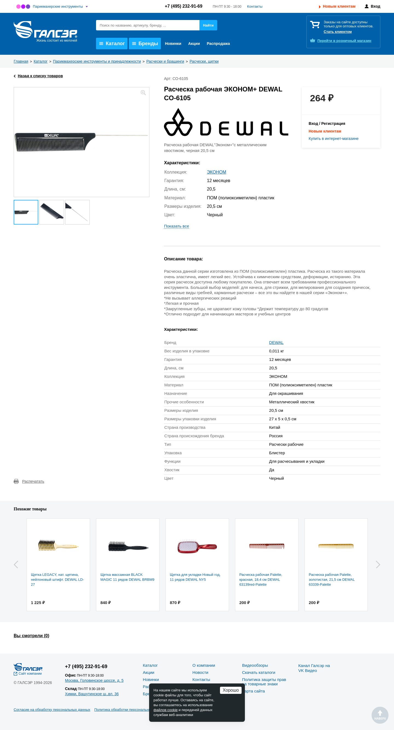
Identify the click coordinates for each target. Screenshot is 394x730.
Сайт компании (30, 674)
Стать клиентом (338, 32)
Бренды (145, 43)
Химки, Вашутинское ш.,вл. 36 (92, 694)
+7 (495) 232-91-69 (183, 6)
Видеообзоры (255, 665)
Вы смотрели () (31, 635)
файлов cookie (165, 710)
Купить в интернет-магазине (334, 138)
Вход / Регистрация (327, 123)
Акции (194, 43)
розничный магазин (344, 41)
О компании (203, 665)
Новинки (173, 43)
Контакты (254, 6)
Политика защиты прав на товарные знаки (264, 681)
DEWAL (276, 342)
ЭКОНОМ (216, 172)
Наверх (380, 715)
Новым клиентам (339, 6)
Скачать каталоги (258, 672)
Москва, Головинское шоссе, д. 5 (94, 680)
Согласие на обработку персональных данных (52, 710)
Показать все (176, 226)
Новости (200, 672)
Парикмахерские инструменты (58, 6)
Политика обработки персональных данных (130, 710)
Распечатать (33, 481)
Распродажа (218, 43)
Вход (375, 6)
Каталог (112, 43)
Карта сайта (253, 691)
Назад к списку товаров (40, 76)
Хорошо (231, 690)
